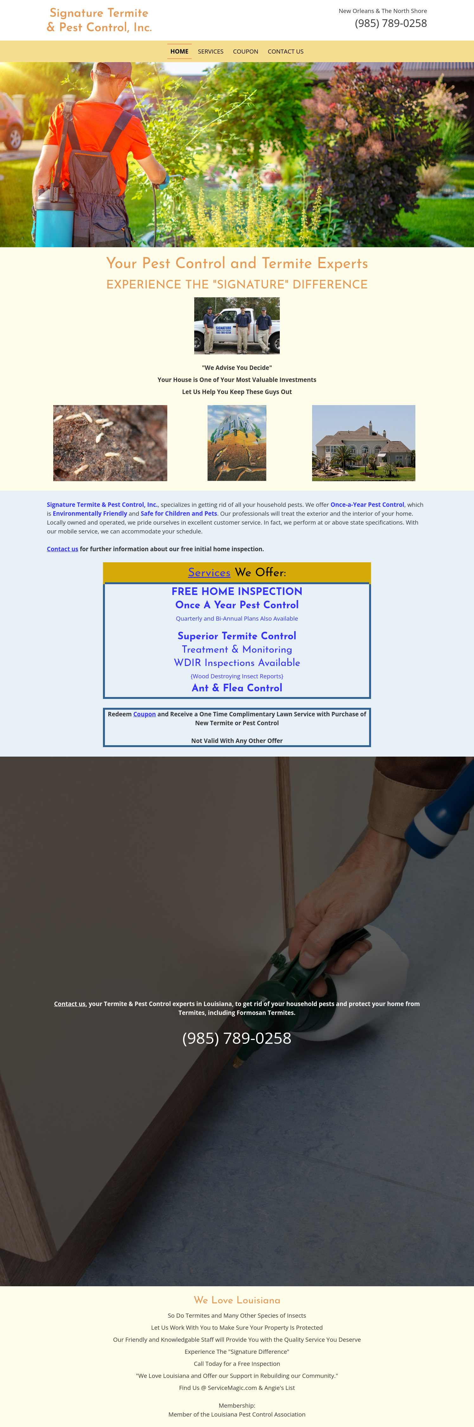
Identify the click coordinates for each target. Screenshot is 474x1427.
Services (209, 573)
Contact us (70, 1004)
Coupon (144, 714)
